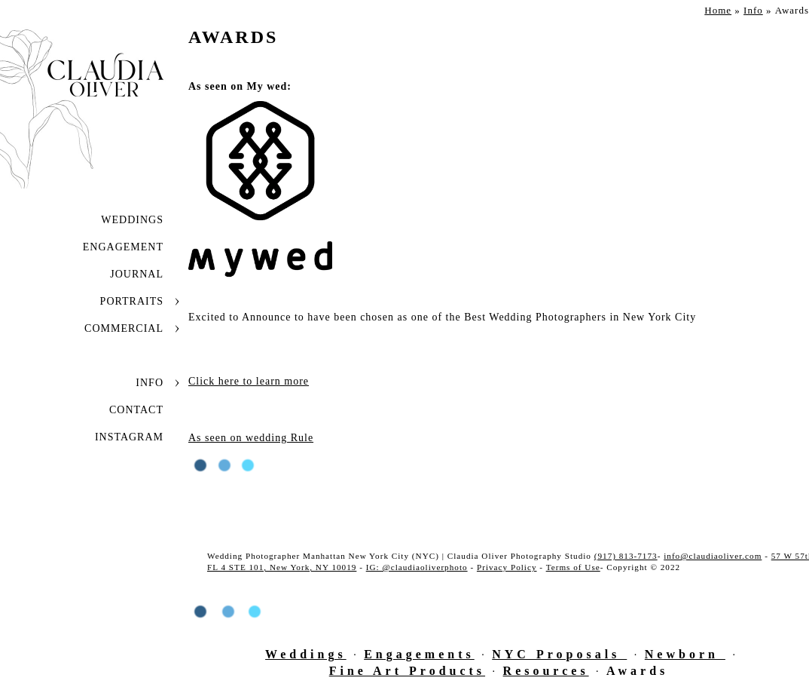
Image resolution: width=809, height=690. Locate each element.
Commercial (123, 328)
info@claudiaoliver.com (713, 555)
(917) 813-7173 (626, 555)
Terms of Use (573, 567)
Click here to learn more (248, 381)
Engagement (123, 247)
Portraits (131, 301)
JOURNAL (136, 274)
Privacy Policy (507, 567)
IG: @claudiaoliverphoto (417, 567)
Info (149, 382)
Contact (136, 410)
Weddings (132, 219)
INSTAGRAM (129, 437)
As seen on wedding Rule (250, 437)
